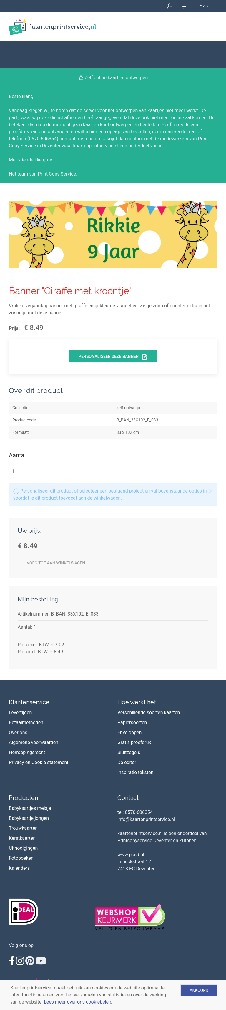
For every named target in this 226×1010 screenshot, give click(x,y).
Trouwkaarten (23, 801)
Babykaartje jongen (29, 791)
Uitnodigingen (23, 821)
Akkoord (199, 990)
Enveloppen (129, 705)
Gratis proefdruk (134, 715)
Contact (128, 770)
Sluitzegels (128, 725)
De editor (126, 735)
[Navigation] (208, 6)
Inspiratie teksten (135, 745)
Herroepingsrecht (27, 725)
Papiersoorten (132, 695)
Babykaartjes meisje (30, 781)
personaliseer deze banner (113, 330)
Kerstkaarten (22, 811)
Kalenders (19, 841)
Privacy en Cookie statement (39, 735)
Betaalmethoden (26, 695)
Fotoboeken (21, 831)
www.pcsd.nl (130, 827)
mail (192, 104)
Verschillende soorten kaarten (148, 685)
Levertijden (20, 685)
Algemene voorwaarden (33, 715)
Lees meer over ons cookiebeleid (78, 1002)
